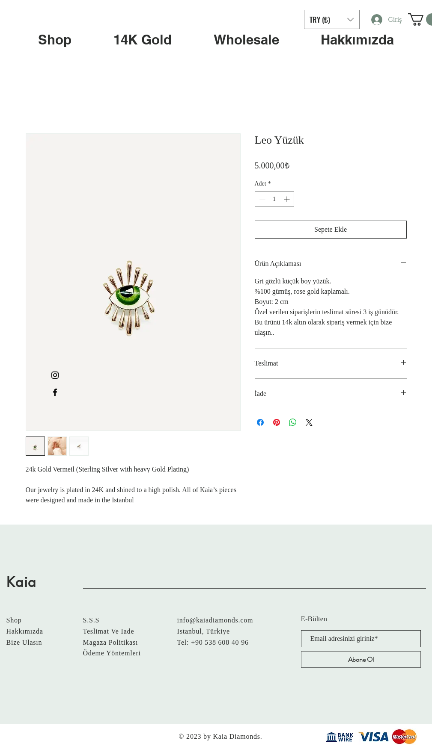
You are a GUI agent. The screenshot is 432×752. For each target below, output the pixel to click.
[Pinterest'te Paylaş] (276, 422)
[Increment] (287, 199)
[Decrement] (261, 199)
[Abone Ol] (361, 659)
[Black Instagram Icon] (55, 375)
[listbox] (332, 19)
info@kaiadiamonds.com (215, 620)
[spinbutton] (274, 199)
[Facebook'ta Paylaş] (260, 422)
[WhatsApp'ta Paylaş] (293, 422)
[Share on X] (309, 422)
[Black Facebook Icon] (55, 392)
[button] (332, 19)
